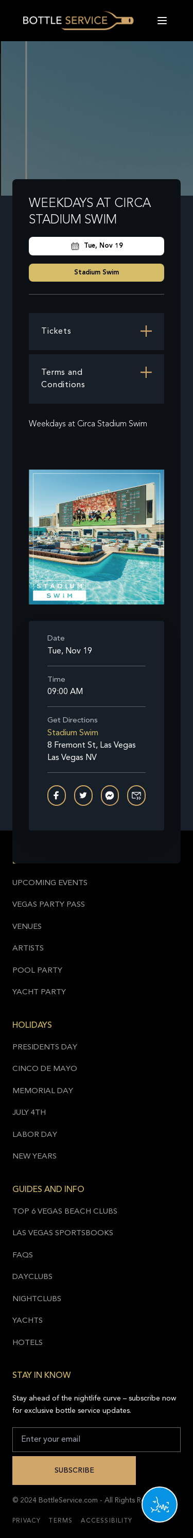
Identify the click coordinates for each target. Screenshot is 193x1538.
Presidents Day (44, 1047)
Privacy (26, 1521)
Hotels (27, 1343)
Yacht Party (39, 992)
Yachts (27, 1321)
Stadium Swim (96, 272)
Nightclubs (36, 1299)
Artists (28, 949)
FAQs (22, 1255)
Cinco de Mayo (44, 1069)
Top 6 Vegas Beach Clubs (64, 1212)
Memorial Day (42, 1091)
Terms (61, 1521)
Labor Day (34, 1135)
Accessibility (106, 1521)
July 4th (29, 1113)
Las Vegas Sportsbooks (62, 1233)
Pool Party (37, 971)
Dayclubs (32, 1277)
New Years (34, 1157)
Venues (27, 927)
